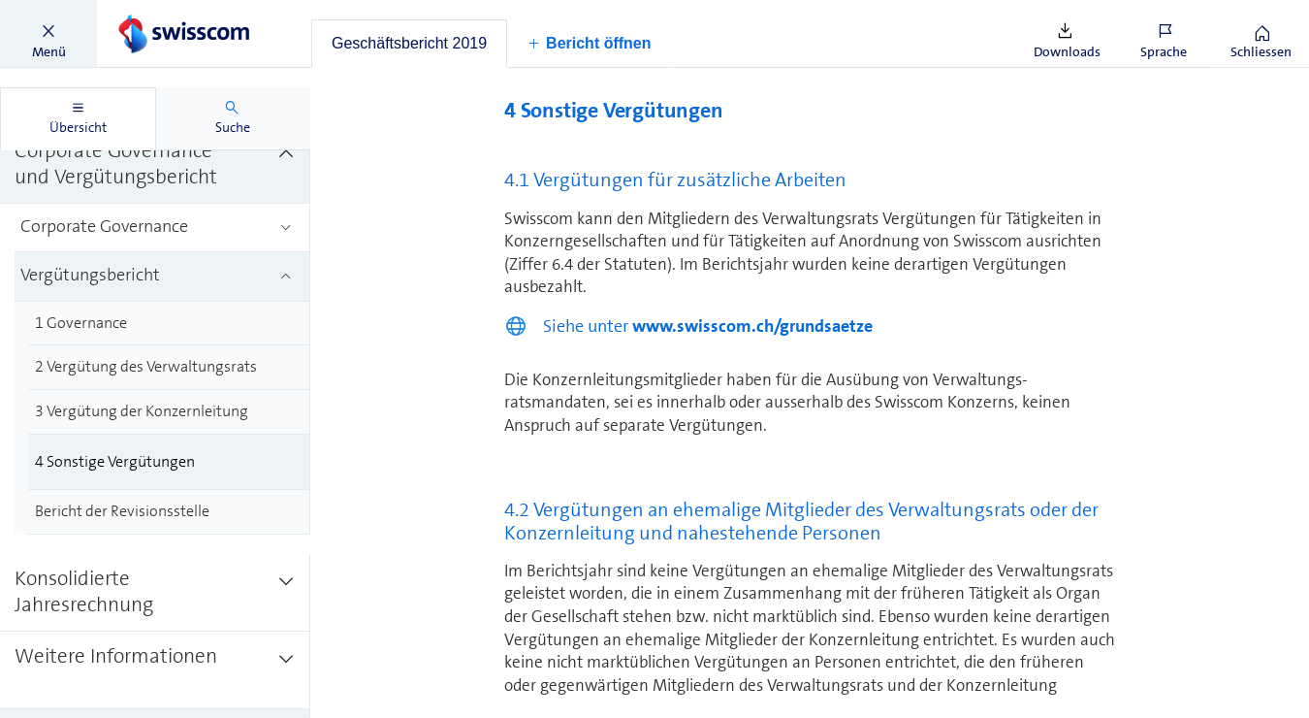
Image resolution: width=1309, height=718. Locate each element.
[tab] (409, 43)
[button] (48, 34)
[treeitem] (155, 165)
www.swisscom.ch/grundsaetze (752, 326)
